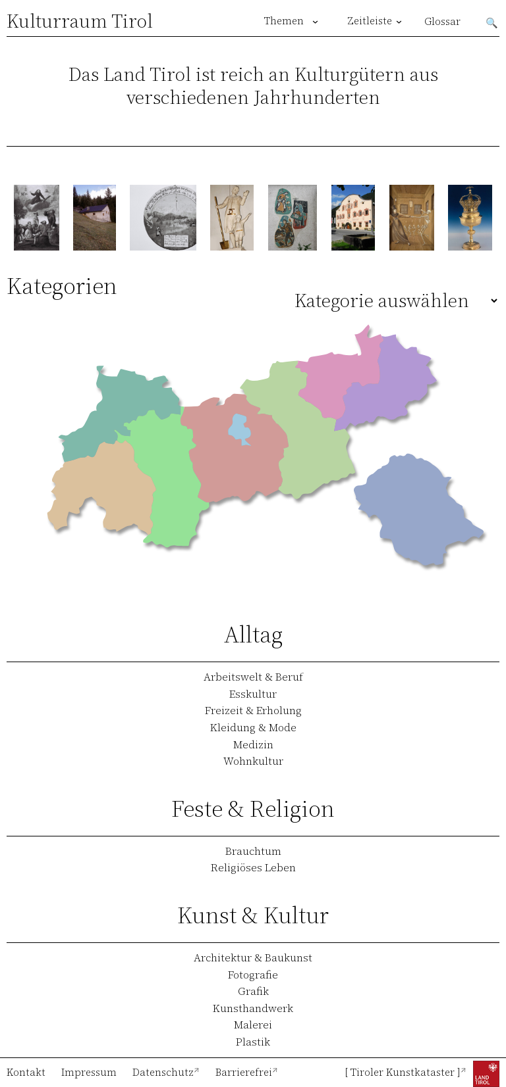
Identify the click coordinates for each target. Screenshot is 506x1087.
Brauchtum (253, 851)
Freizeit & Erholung (253, 710)
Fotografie (253, 974)
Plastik (253, 1041)
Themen (284, 21)
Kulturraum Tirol (80, 21)
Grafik (253, 991)
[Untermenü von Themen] (315, 21)
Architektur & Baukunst (253, 957)
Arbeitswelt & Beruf (253, 676)
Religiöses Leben (253, 867)
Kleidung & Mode (253, 727)
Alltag (253, 634)
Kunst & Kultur (253, 915)
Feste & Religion (253, 808)
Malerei (253, 1024)
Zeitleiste (369, 21)
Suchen (492, 21)
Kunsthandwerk (253, 1008)
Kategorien (62, 286)
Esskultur (253, 694)
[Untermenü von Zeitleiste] (399, 21)
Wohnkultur (253, 761)
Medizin (253, 744)
